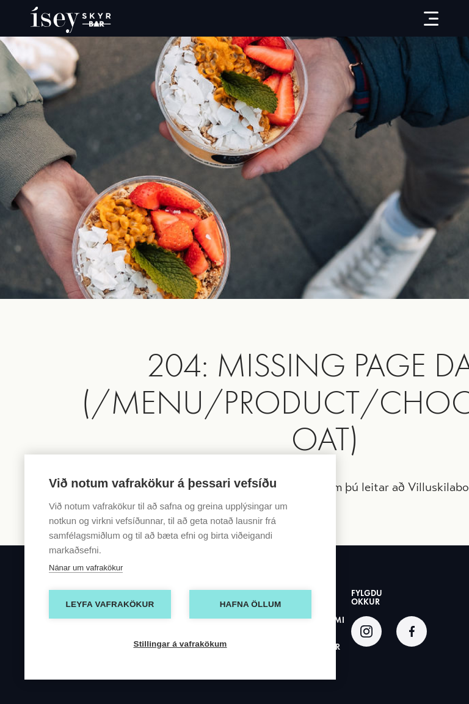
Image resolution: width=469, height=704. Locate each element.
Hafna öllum (251, 604)
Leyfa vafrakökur (110, 604)
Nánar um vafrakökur (86, 567)
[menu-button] (421, 18)
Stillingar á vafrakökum (180, 643)
